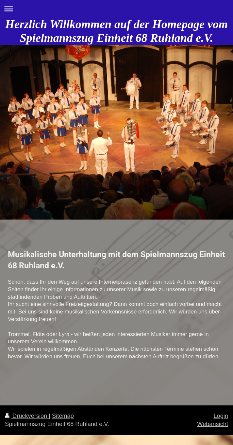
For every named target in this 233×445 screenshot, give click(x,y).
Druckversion (27, 416)
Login (220, 416)
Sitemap (63, 416)
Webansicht (212, 424)
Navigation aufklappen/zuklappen (116, 9)
